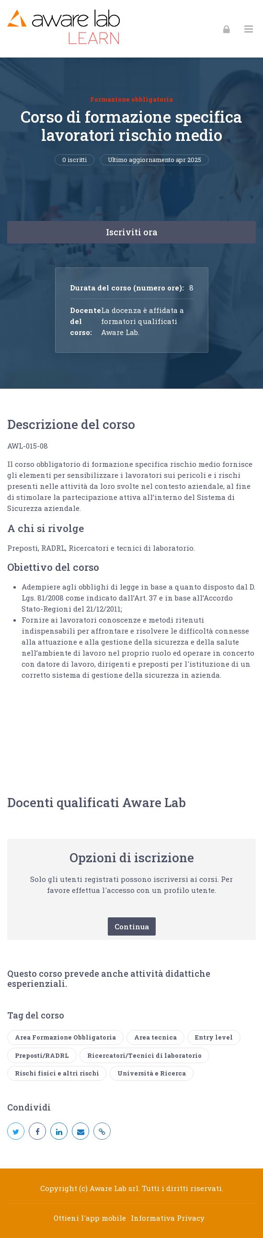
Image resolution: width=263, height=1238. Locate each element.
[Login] (226, 29)
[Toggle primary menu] (248, 29)
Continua (131, 926)
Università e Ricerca (151, 1073)
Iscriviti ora (132, 232)
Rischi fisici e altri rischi (57, 1073)
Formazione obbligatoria (131, 99)
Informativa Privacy (168, 1218)
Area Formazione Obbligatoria (65, 1037)
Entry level (214, 1037)
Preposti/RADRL (42, 1055)
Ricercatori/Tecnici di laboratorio (144, 1055)
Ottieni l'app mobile (90, 1218)
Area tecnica (155, 1037)
